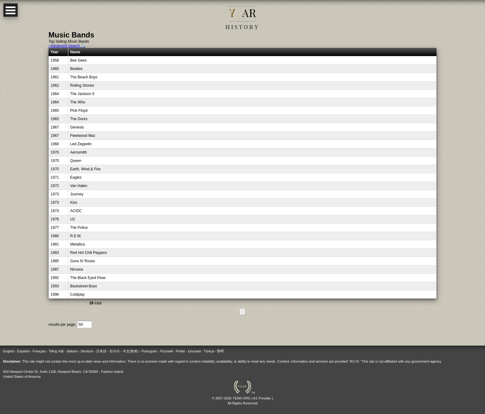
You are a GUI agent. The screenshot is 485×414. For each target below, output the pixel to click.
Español (23, 351)
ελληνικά (194, 351)
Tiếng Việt (56, 351)
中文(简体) (131, 351)
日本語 (101, 351)
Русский (166, 351)
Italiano (72, 351)
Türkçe (209, 351)
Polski (180, 351)
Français (38, 351)
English (8, 351)
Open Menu (10, 10)
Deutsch (87, 351)
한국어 (114, 351)
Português (149, 351)
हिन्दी (220, 351)
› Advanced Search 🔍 (67, 46)
